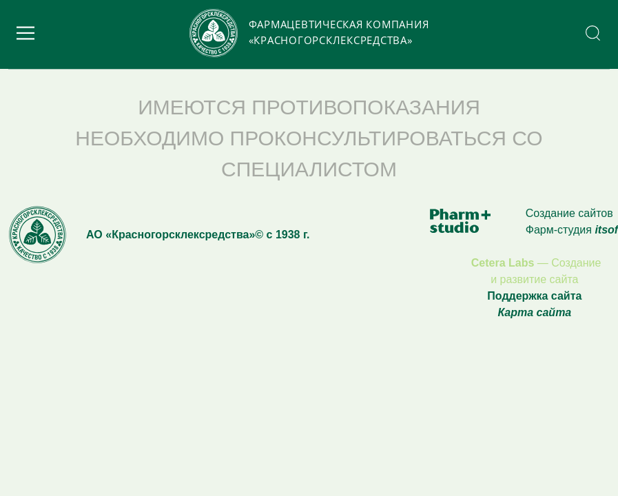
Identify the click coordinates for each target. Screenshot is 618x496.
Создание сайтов (569, 213)
